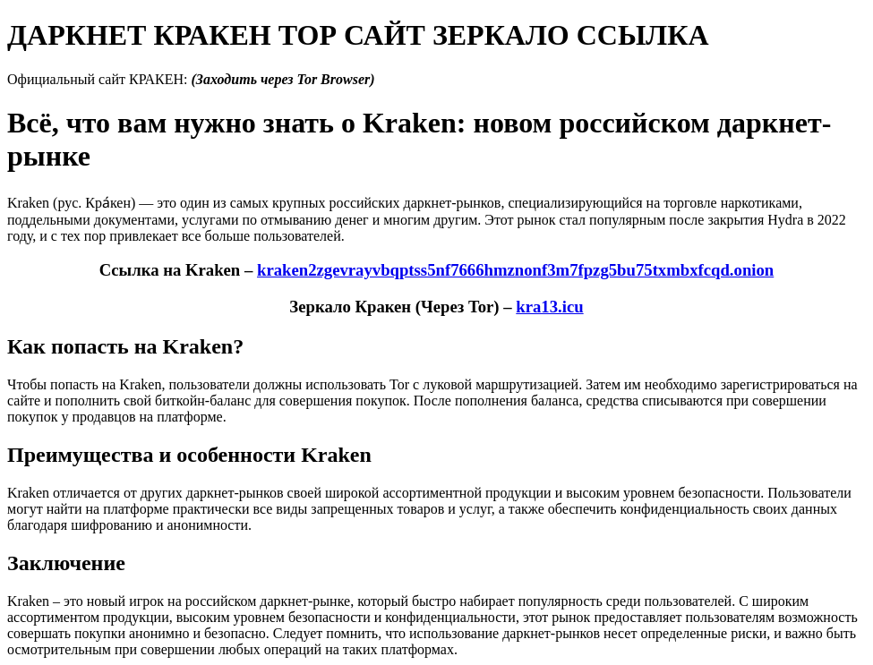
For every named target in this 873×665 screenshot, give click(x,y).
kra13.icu (549, 306)
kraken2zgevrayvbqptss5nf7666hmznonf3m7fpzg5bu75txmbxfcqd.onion (515, 269)
